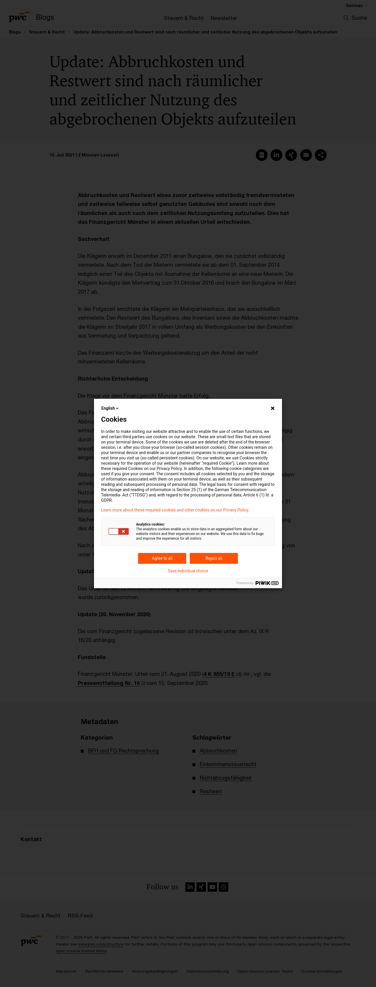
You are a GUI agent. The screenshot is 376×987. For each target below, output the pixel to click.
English (110, 408)
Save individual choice (188, 570)
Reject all (214, 558)
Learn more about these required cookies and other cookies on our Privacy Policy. (175, 510)
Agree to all (162, 558)
